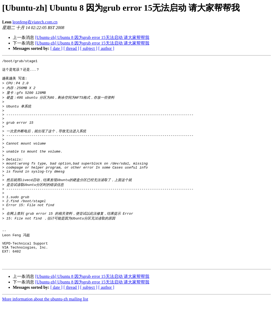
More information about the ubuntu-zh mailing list (45, 331)
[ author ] (106, 48)
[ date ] (56, 48)
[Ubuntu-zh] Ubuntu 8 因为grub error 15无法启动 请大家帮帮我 (92, 37)
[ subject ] (88, 48)
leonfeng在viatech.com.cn (35, 22)
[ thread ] (71, 48)
